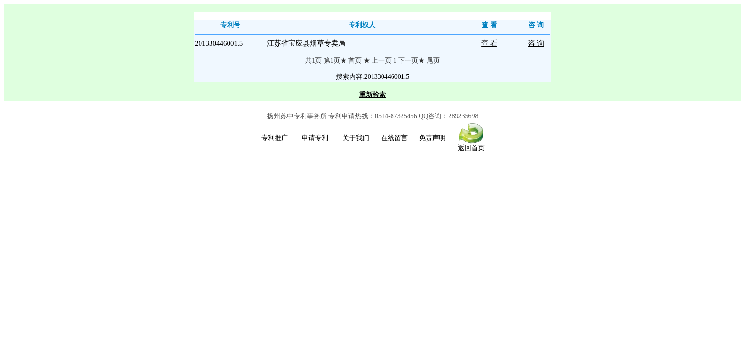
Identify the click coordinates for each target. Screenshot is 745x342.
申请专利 (315, 138)
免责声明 (432, 138)
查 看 (489, 43)
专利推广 (274, 138)
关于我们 (356, 138)
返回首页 (471, 145)
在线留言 (394, 138)
